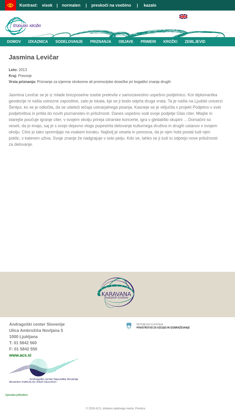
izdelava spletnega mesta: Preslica (124, 408)
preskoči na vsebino (111, 5)
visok (47, 5)
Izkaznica (38, 42)
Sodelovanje (69, 42)
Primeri (148, 42)
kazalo (150, 5)
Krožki (170, 42)
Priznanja (100, 42)
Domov (14, 42)
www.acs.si (20, 355)
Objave (125, 42)
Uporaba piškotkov (16, 394)
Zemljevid (195, 42)
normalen (71, 5)
